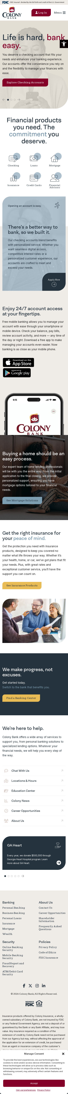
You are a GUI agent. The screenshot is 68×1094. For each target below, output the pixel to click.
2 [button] (11, 100)
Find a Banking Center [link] (21, 698)
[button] (64, 44)
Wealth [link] (7, 934)
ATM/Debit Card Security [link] (12, 973)
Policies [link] (44, 942)
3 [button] (15, 100)
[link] (11, 13)
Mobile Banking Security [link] (12, 957)
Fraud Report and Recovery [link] (13, 965)
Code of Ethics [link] (47, 952)
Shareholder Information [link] (46, 920)
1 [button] (8, 100)
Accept (34, 1083)
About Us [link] (46, 902)
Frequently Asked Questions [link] (50, 928)
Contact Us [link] (45, 907)
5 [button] (18, 876)
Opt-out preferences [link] (26, 1090)
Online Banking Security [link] (12, 949)
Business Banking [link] (13, 913)
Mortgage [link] (8, 928)
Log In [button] (41, 12)
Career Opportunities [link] (52, 913)
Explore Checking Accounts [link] (25, 82)
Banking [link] (8, 902)
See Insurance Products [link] (21, 585)
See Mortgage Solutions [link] (22, 500)
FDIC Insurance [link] (48, 957)
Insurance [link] (8, 923)
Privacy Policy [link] (43, 1090)
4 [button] (15, 876)
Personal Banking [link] (13, 907)
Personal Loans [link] (11, 918)
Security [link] (8, 942)
